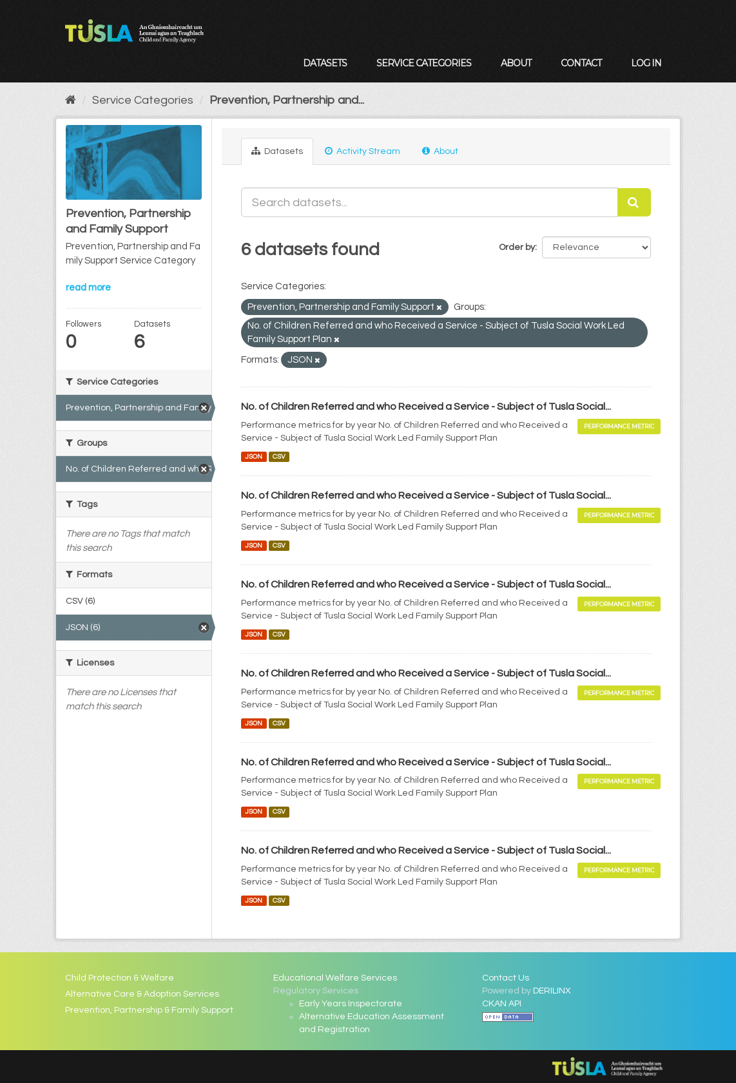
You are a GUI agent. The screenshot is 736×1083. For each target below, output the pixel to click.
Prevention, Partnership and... (286, 100)
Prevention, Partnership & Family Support (149, 1010)
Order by (517, 247)
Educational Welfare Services (335, 977)
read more (88, 287)
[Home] (70, 100)
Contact (581, 63)
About (516, 63)
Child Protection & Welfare (119, 977)
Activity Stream (362, 151)
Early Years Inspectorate (350, 1003)
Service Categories (423, 63)
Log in (646, 63)
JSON (253, 456)
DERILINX (552, 990)
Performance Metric (619, 426)
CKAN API (501, 1003)
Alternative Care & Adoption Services (142, 994)
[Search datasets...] (429, 202)
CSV (279, 456)
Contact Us (505, 977)
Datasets (325, 63)
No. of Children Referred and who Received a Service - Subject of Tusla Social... (426, 406)
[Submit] (634, 202)
